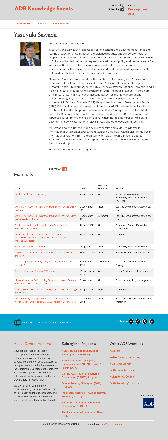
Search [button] (118, 5)
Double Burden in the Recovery (30, 194)
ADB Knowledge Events (124, 383)
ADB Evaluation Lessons (124, 370)
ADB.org (115, 350)
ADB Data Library (121, 363)
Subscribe (116, 9)
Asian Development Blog (125, 357)
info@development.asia (113, 424)
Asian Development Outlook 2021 (31, 246)
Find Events (23, 23)
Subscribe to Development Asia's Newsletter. (43, 322)
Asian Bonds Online (122, 376)
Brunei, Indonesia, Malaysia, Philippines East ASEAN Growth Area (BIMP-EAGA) (83, 364)
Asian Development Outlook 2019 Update (36, 270)
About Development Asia (33, 344)
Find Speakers (61, 23)
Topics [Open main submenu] (40, 23)
